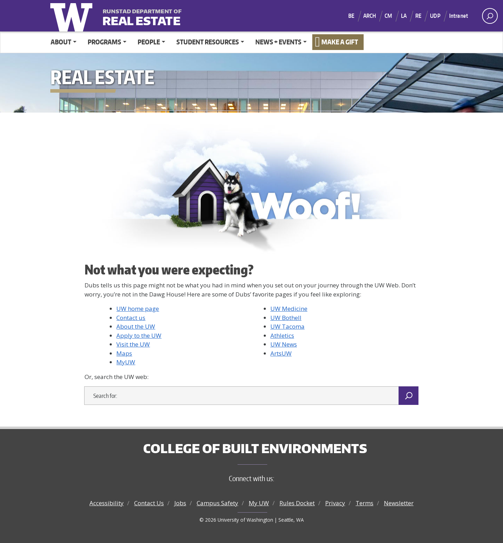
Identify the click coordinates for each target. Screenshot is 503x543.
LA (404, 15)
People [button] (149, 41)
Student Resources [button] (207, 41)
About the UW (135, 326)
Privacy (335, 503)
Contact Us (149, 503)
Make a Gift (339, 41)
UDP (435, 15)
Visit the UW (133, 344)
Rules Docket (297, 503)
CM (388, 15)
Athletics (282, 335)
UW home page (137, 309)
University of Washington (73, 15)
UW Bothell (285, 318)
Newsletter (399, 503)
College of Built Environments (255, 448)
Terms (364, 503)
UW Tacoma (287, 326)
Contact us (130, 318)
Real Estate (141, 16)
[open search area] (490, 16)
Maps (124, 353)
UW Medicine (288, 309)
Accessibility (106, 503)
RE (418, 15)
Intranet (458, 15)
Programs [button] (104, 41)
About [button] (61, 41)
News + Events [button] (278, 41)
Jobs (180, 503)
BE (351, 15)
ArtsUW (281, 353)
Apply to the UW (138, 335)
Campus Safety (217, 503)
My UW (259, 503)
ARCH (369, 15)
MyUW (125, 362)
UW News (283, 344)
